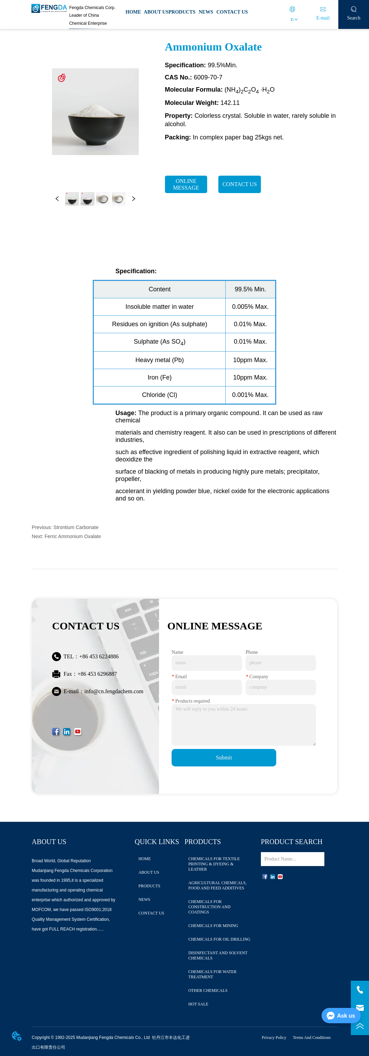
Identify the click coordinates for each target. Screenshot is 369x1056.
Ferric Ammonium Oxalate (73, 536)
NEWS (206, 12)
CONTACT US (232, 12)
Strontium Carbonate (75, 527)
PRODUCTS (181, 12)
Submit (224, 757)
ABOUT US (156, 12)
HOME (133, 12)
